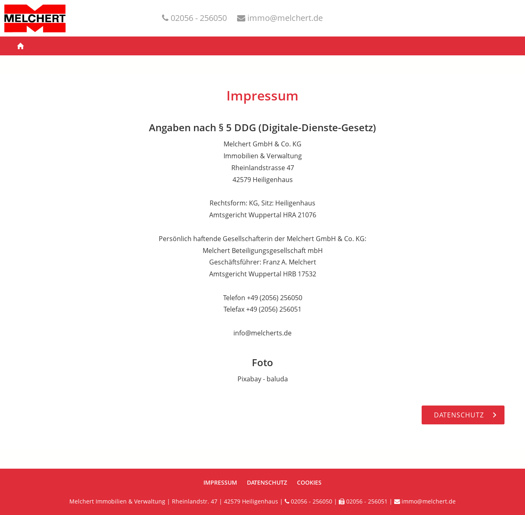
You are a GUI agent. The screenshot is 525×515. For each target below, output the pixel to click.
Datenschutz (267, 482)
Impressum (220, 482)
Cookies (309, 482)
